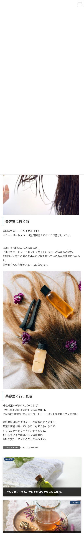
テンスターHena (30, 447)
